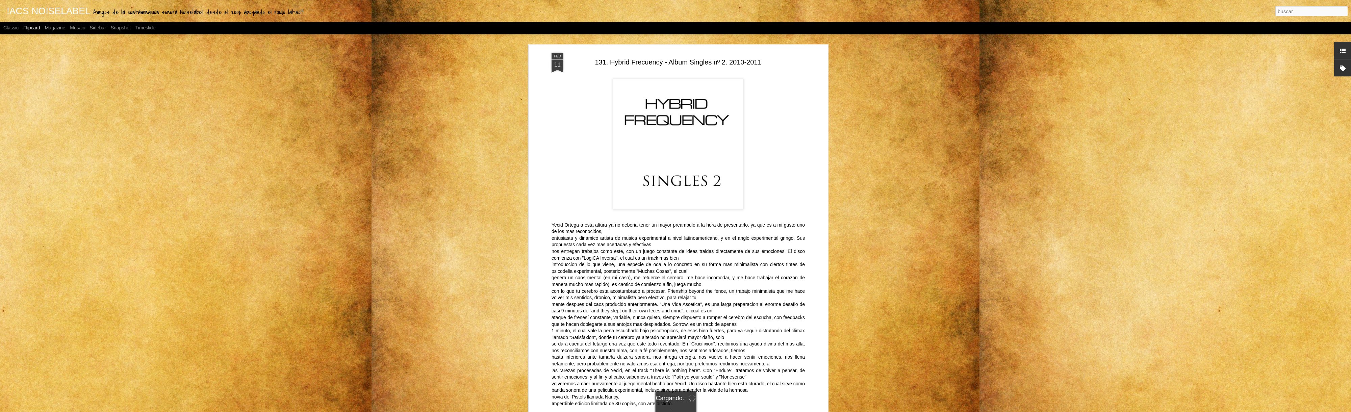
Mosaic (77, 27)
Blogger (728, 408)
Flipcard (31, 27)
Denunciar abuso (750, 408)
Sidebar (98, 27)
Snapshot (121, 27)
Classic (11, 27)
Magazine (55, 27)
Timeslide (145, 27)
